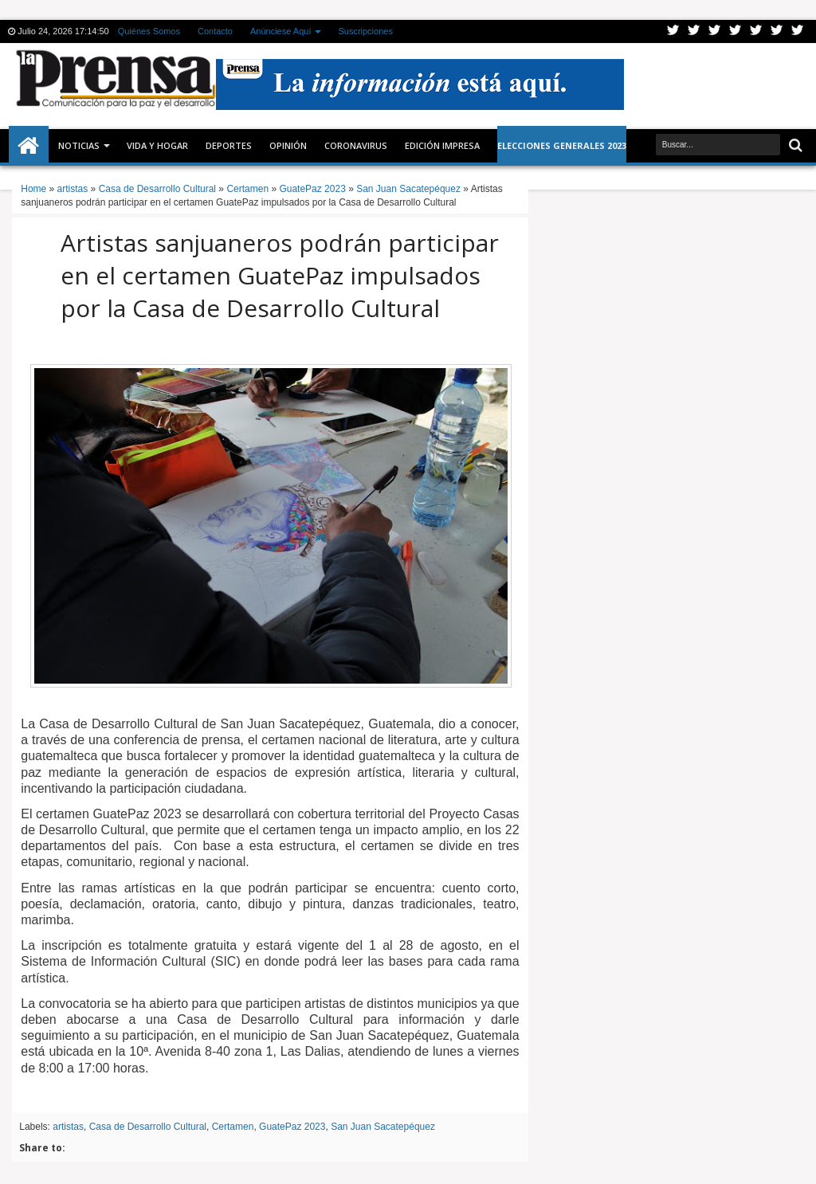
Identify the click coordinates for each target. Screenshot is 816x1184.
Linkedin (756, 31)
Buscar (794, 145)
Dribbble (777, 31)
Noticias (79, 145)
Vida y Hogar (157, 145)
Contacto (215, 31)
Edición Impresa (442, 145)
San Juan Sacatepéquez (383, 1126)
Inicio (29, 146)
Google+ (714, 31)
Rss (735, 31)
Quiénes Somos (149, 31)
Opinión (288, 145)
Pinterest (797, 31)
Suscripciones (365, 31)
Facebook (694, 31)
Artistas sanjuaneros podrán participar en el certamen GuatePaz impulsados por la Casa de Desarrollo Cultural (280, 275)
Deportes (229, 145)
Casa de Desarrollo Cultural (147, 1126)
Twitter (673, 31)
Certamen (233, 1126)
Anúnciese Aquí (280, 31)
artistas (68, 1126)
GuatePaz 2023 (292, 1126)
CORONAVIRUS (355, 145)
